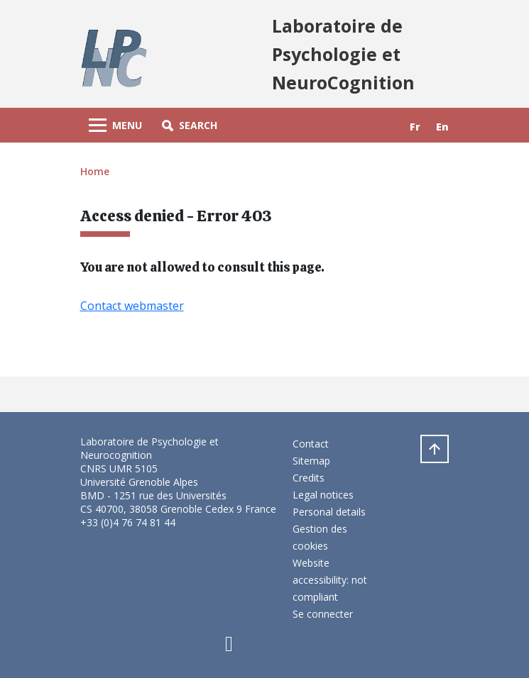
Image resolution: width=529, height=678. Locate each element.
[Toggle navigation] (115, 125)
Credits (309, 477)
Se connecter (323, 614)
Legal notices (323, 494)
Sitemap (311, 460)
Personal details (329, 511)
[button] (190, 125)
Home (94, 171)
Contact (311, 443)
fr (415, 126)
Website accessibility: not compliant (330, 580)
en (442, 126)
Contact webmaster (132, 305)
